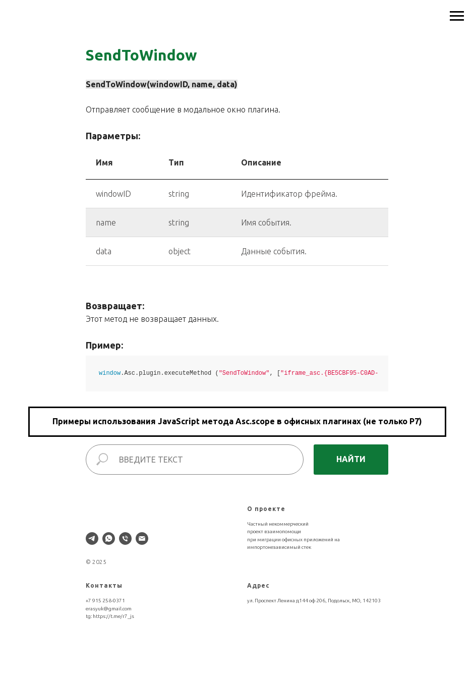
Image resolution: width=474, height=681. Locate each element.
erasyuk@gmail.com (109, 608)
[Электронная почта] (142, 538)
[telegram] (92, 538)
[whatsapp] (108, 538)
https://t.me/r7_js (113, 616)
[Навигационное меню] (457, 16)
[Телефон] (125, 538)
